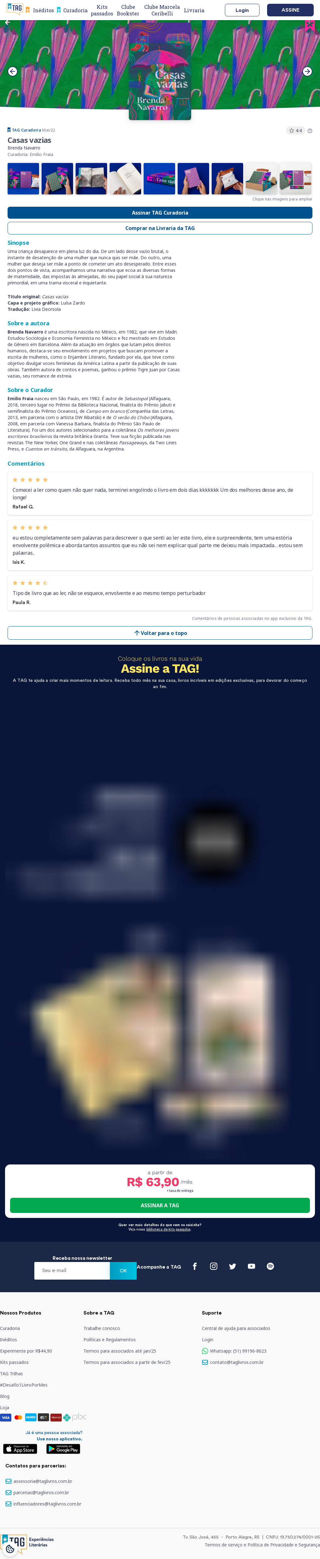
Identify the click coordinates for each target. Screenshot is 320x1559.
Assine (291, 10)
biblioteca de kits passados (168, 1229)
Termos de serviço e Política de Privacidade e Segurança (262, 1545)
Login (242, 10)
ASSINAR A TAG (160, 1205)
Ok (123, 1270)
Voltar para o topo (160, 633)
